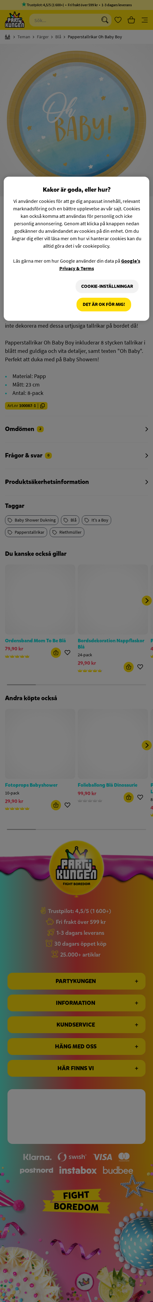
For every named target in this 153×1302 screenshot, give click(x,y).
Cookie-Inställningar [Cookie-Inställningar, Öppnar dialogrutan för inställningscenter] (106, 286)
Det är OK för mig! (104, 305)
